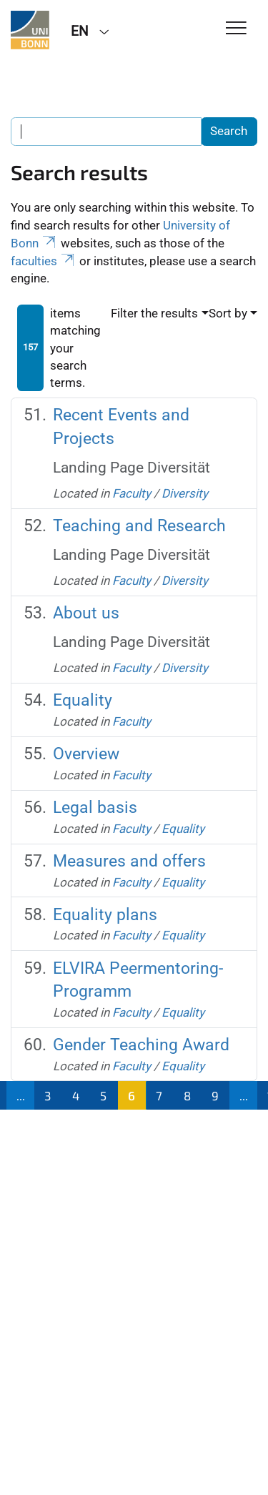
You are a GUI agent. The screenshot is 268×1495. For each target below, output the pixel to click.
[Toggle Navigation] (236, 29)
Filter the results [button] (154, 313)
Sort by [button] (228, 313)
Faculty (131, 493)
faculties (43, 261)
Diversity (185, 493)
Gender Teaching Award (141, 1045)
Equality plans (105, 914)
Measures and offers (129, 861)
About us (86, 613)
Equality (82, 700)
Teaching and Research (139, 526)
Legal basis (95, 807)
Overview (86, 754)
